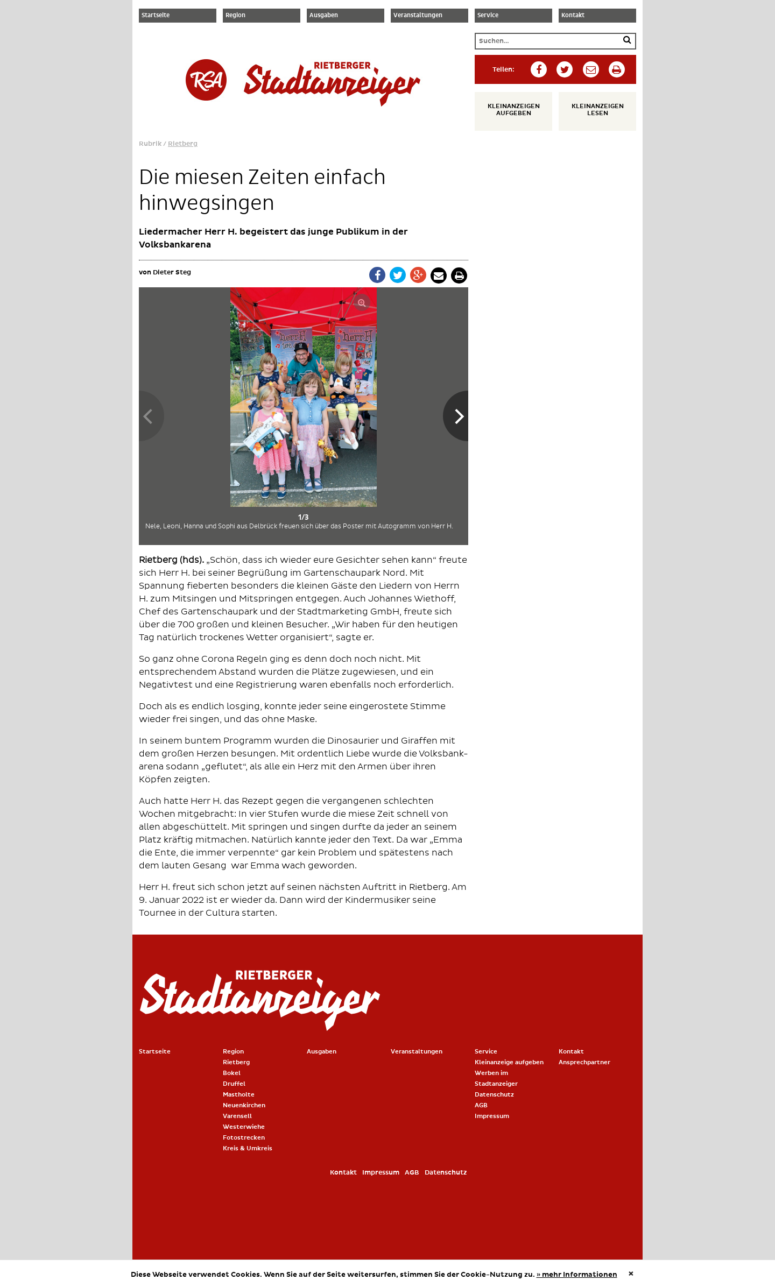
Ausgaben (323, 15)
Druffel (234, 1083)
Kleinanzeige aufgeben (509, 1062)
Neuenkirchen (244, 1105)
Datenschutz (494, 1094)
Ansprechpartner (584, 1062)
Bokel (232, 1073)
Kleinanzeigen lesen (598, 110)
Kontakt (572, 15)
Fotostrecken (244, 1137)
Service (487, 15)
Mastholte (239, 1094)
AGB (481, 1105)
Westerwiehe (244, 1126)
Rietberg (183, 144)
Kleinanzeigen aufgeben (514, 110)
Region (235, 15)
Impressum (492, 1116)
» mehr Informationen (577, 1274)
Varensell (237, 1116)
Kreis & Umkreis (247, 1148)
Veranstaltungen (417, 15)
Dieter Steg (172, 272)
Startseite (156, 15)
